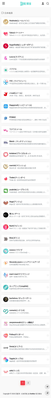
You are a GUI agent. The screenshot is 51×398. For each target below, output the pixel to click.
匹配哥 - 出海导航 (21, 394)
